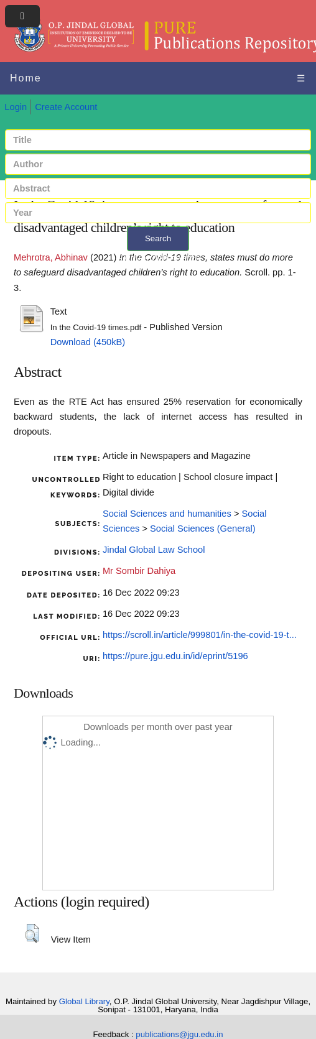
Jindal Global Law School (154, 550)
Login (15, 107)
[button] (32, 933)
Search (158, 238)
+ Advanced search (158, 258)
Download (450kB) (88, 342)
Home (26, 78)
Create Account (66, 107)
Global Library (84, 1001)
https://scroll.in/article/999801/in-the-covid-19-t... (200, 635)
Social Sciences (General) (202, 528)
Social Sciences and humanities (167, 514)
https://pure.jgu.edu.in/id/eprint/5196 (175, 656)
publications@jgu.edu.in (179, 1034)
